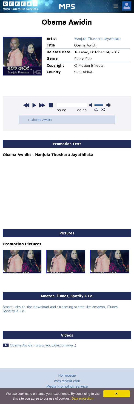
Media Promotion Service (67, 386)
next (42, 105)
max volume (108, 105)
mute (91, 105)
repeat (96, 109)
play (34, 105)
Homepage (67, 375)
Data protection (82, 398)
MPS (67, 6)
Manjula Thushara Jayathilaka (98, 39)
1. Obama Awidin (39, 119)
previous (26, 105)
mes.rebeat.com (67, 381)
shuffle (103, 109)
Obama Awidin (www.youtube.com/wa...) (43, 345)
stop (51, 105)
